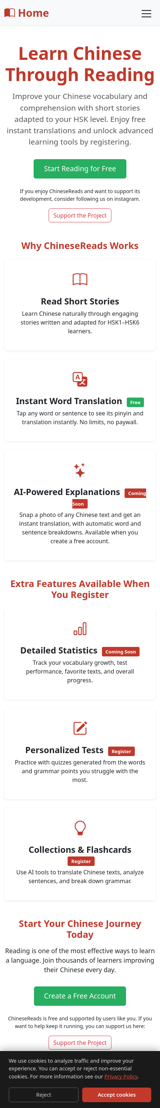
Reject (43, 1094)
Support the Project (80, 215)
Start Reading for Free (80, 168)
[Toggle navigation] (146, 13)
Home (26, 12)
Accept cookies (117, 1094)
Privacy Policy (120, 1076)
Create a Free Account (80, 996)
